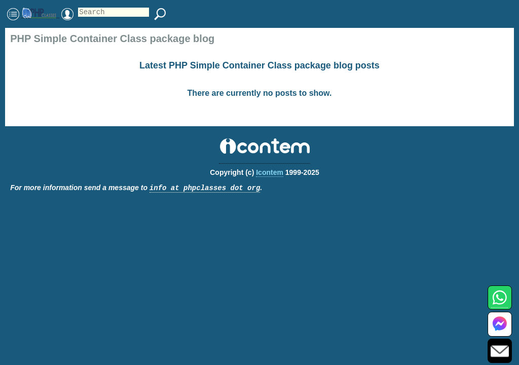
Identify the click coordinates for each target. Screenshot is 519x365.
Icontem (269, 172)
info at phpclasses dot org (205, 188)
